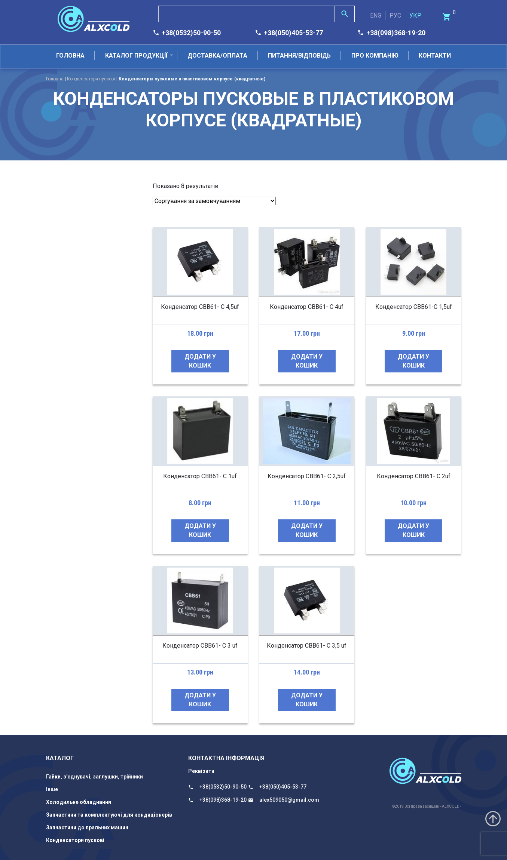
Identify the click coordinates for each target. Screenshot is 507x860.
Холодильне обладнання (78, 802)
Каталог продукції (136, 55)
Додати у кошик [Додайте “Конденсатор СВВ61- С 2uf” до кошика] (413, 530)
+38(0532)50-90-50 (191, 33)
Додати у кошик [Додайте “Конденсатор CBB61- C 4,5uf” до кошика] (200, 361)
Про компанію (374, 55)
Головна (70, 55)
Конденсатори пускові (91, 79)
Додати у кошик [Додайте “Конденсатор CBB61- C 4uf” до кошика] (307, 361)
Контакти (435, 55)
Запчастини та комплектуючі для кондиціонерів (109, 815)
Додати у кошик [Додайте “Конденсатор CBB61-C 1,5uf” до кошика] (413, 361)
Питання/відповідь (299, 55)
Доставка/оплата (217, 55)
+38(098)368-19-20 (395, 33)
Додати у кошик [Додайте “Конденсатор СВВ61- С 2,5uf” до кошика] (307, 530)
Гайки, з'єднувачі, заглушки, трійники (94, 777)
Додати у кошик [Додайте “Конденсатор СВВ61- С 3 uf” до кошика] (200, 700)
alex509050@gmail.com (289, 800)
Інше (52, 789)
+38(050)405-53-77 (293, 33)
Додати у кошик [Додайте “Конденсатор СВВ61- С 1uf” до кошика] (200, 530)
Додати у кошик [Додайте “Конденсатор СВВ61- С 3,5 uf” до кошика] (307, 700)
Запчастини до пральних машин (87, 827)
